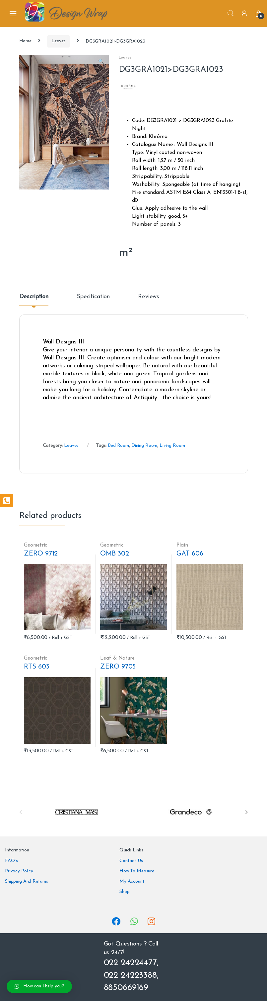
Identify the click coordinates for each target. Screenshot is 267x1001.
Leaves (58, 41)
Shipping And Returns (26, 881)
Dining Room (144, 445)
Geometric (35, 545)
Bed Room (118, 445)
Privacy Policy (19, 871)
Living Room (172, 445)
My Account (132, 881)
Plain (182, 545)
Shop (124, 891)
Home (25, 41)
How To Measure (136, 871)
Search (230, 13)
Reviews (148, 297)
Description (33, 297)
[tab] (33, 300)
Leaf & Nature (117, 658)
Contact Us (131, 860)
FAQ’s (11, 860)
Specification (93, 297)
